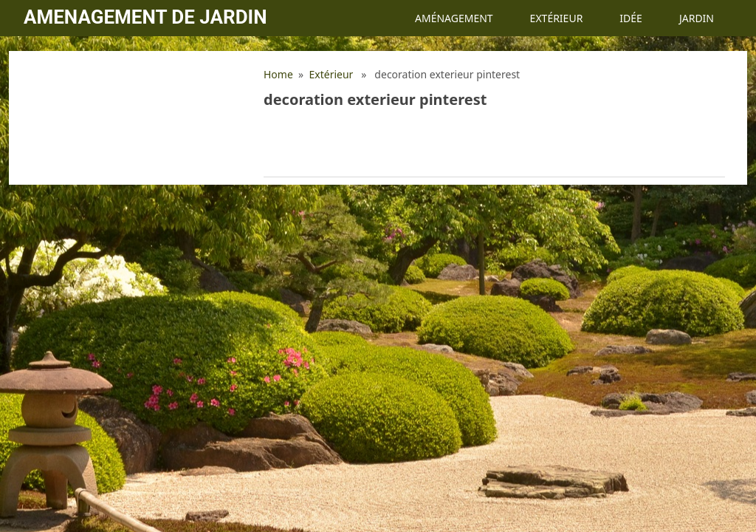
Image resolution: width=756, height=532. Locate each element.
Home (278, 74)
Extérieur (556, 18)
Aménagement (454, 18)
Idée (630, 18)
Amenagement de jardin (145, 17)
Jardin (696, 18)
